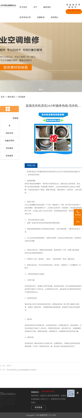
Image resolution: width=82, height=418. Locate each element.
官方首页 (23, 7)
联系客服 (38, 407)
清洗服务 (21, 97)
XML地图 (52, 415)
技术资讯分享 (25, 17)
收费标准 (41, 17)
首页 (3, 97)
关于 (35, 7)
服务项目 (47, 7)
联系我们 (54, 17)
